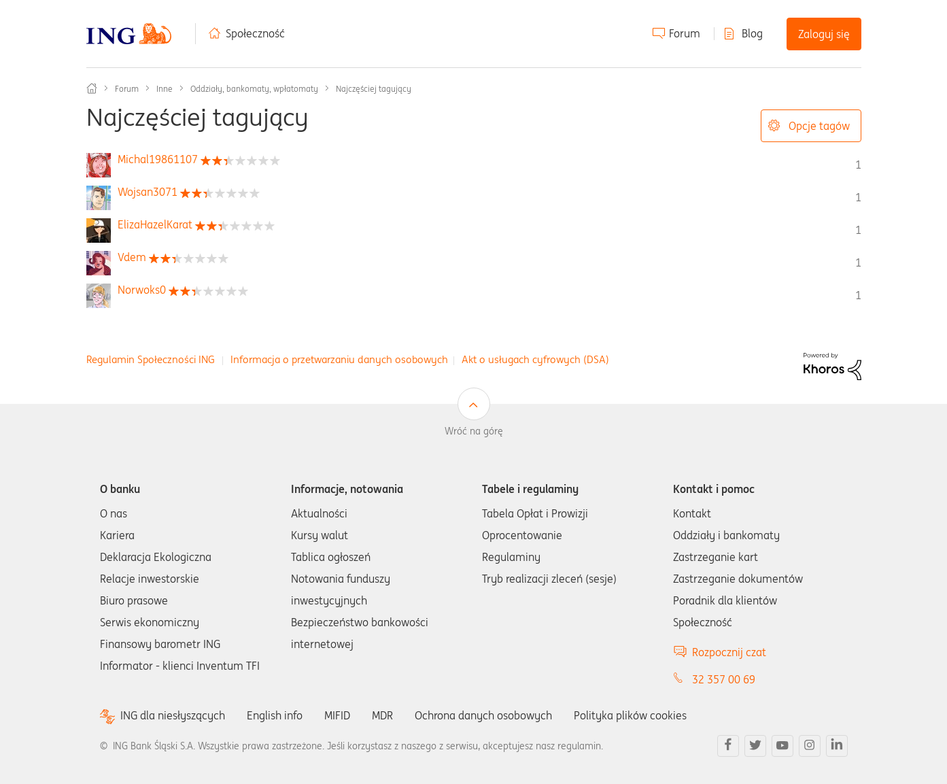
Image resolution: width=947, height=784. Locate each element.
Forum (684, 33)
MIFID (337, 715)
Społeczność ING (91, 88)
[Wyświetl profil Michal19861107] (158, 159)
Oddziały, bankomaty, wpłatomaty (254, 89)
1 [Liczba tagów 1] (858, 164)
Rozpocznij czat (729, 652)
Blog (752, 33)
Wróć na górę (474, 431)
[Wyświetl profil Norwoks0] (142, 289)
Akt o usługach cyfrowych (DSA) (535, 359)
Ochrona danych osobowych (483, 715)
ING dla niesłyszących (172, 715)
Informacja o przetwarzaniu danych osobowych (339, 359)
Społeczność (255, 33)
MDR (382, 715)
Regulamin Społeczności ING (150, 359)
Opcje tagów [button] (819, 126)
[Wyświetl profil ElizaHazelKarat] (155, 224)
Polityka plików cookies (630, 715)
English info (275, 715)
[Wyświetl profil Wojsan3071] (147, 192)
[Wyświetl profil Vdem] (132, 257)
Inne (164, 89)
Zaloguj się (824, 34)
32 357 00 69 (723, 679)
